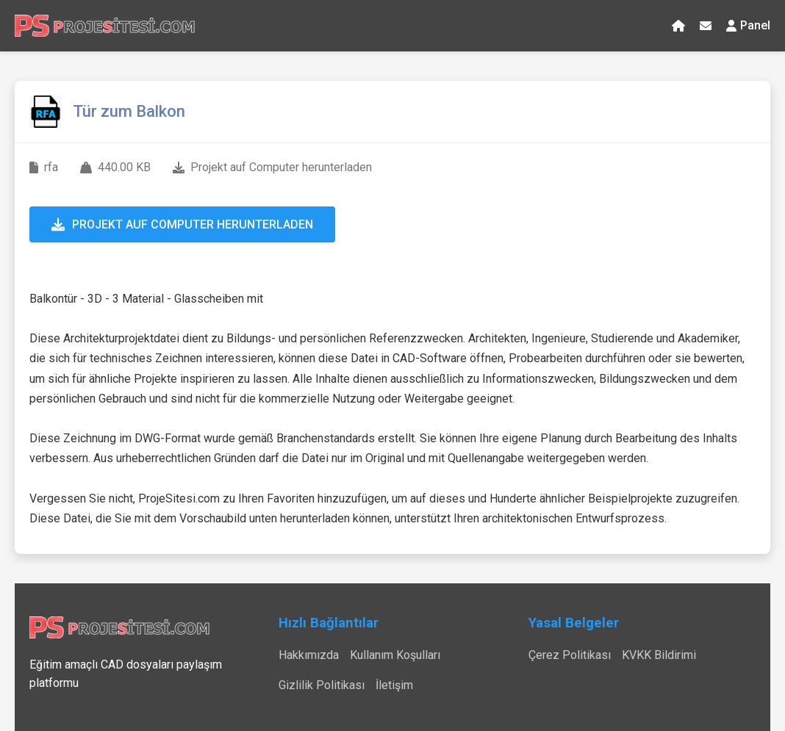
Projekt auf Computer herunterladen (182, 224)
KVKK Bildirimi (659, 655)
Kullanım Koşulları (395, 655)
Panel (748, 25)
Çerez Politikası (569, 655)
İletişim (394, 685)
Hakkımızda (309, 655)
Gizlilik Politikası (322, 685)
